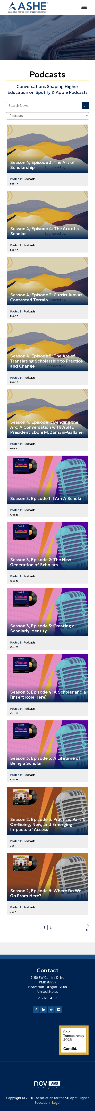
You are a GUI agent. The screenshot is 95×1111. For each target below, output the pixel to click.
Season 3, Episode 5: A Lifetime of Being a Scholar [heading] (45, 761)
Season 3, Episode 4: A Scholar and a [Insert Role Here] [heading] (48, 695)
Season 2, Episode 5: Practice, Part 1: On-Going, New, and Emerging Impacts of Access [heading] (47, 824)
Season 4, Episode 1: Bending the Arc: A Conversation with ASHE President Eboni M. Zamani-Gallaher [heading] (47, 427)
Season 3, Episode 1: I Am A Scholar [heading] (46, 498)
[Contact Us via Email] (58, 1009)
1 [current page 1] (44, 927)
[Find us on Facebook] (36, 1009)
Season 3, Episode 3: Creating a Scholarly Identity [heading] (42, 629)
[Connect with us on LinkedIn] (43, 1009)
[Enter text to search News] (44, 105)
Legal (56, 1102)
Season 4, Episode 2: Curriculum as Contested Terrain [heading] (46, 297)
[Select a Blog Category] (47, 115)
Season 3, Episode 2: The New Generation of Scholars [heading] (40, 562)
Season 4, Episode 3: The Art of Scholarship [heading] (42, 165)
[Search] (85, 105)
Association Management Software (47, 1085)
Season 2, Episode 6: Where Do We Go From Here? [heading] (45, 893)
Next (87, 927)
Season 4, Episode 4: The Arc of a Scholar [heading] (44, 231)
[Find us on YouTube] (51, 1009)
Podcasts (29, 179)
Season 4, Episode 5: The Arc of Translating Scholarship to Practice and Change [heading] (46, 361)
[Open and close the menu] (72, 7)
